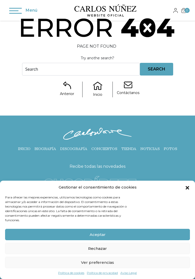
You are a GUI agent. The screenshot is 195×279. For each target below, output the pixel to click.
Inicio (24, 149)
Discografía (73, 149)
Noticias (150, 149)
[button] (187, 187)
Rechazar (97, 248)
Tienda (128, 149)
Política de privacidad (102, 273)
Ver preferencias (97, 262)
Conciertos (104, 149)
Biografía (45, 149)
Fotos (170, 149)
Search (156, 69)
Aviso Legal (128, 273)
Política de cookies (71, 273)
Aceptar (98, 234)
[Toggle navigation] (15, 11)
